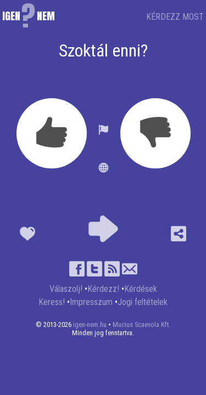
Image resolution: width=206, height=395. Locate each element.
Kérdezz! (103, 289)
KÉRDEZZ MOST (175, 17)
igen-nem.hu (90, 324)
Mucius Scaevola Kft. (141, 324)
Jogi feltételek (143, 302)
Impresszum (91, 302)
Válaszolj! (65, 289)
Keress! (51, 302)
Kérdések (140, 289)
